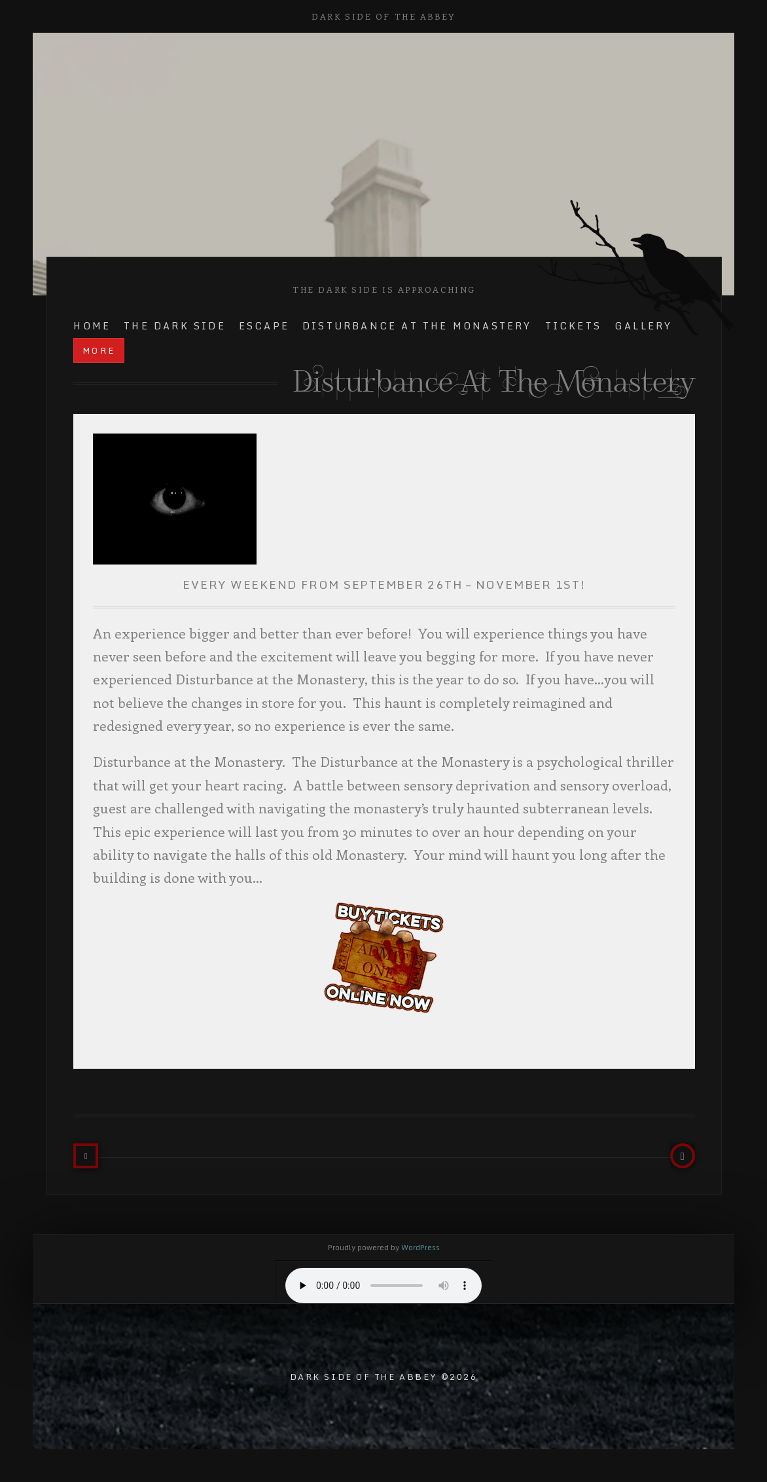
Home (92, 325)
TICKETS (573, 325)
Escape (264, 325)
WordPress (420, 1247)
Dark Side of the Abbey (383, 16)
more (98, 350)
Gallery (643, 325)
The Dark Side (175, 325)
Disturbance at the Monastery (417, 325)
